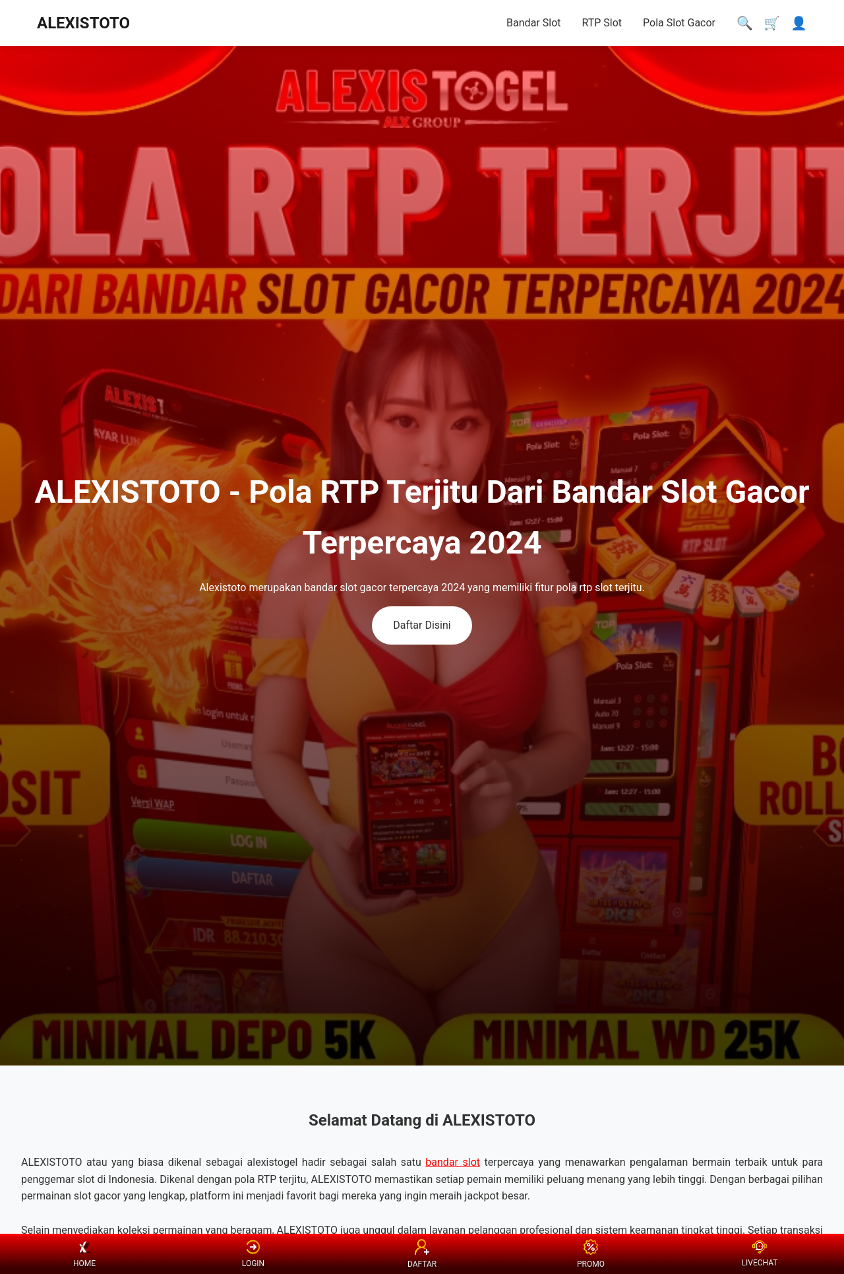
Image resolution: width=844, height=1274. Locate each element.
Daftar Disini (421, 625)
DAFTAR (422, 1253)
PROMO (591, 1253)
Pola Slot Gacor (679, 22)
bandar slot (452, 1162)
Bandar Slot (533, 22)
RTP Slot (602, 22)
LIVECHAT (760, 1253)
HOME (84, 1254)
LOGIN (253, 1254)
